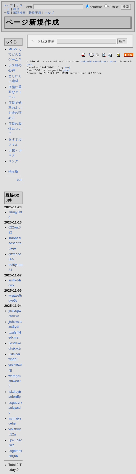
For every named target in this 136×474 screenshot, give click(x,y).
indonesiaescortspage (14, 243)
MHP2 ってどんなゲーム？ (15, 54)
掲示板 (13, 171)
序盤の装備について (14, 128)
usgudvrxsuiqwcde (15, 408)
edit (19, 180)
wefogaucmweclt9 (14, 381)
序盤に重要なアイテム (14, 92)
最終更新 (35, 12)
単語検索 (19, 12)
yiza (66, 70)
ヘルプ (49, 12)
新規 (16, 8)
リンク (13, 161)
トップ (8, 5)
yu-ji (68, 67)
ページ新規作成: (43, 41)
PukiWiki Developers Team (98, 61)
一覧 (7, 12)
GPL (29, 64)
